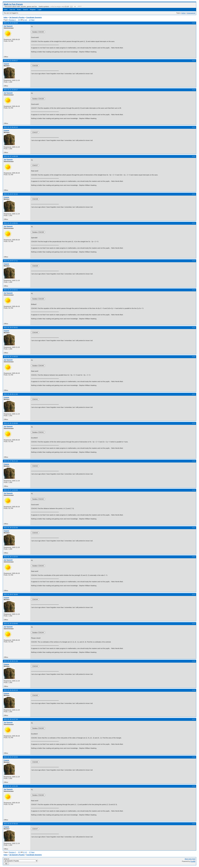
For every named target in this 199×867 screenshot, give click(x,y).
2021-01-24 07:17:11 (11, 261)
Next (32, 20)
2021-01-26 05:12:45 (11, 394)
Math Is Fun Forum (13, 4)
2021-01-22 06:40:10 (11, 127)
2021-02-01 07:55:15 (11, 823)
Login (39, 9)
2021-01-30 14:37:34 (11, 719)
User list (12, 9)
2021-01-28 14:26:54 (11, 557)
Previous (12, 20)
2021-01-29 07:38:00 (11, 594)
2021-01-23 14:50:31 (11, 223)
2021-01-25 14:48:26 (11, 356)
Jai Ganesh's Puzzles (17, 17)
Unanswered (191, 13)
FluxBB (192, 861)
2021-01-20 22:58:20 (11, 23)
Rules (19, 9)
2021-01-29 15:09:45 (11, 623)
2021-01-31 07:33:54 (11, 757)
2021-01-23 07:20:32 (11, 194)
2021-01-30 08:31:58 (11, 661)
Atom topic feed (190, 859)
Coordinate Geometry (34, 17)
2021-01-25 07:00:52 (11, 327)
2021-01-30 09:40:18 (11, 690)
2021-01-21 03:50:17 (11, 60)
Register (33, 9)
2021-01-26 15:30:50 (11, 423)
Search (25, 9)
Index (5, 9)
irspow (6, 64)
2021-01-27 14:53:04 (11, 490)
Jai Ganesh (8, 26)
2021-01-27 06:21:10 (11, 461)
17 (30, 20)
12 (26, 20)
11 (24, 20)
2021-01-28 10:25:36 (11, 527)
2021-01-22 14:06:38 (11, 156)
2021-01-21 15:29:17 (11, 90)
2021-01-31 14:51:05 (11, 786)
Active (183, 13)
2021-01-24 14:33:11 (11, 290)
